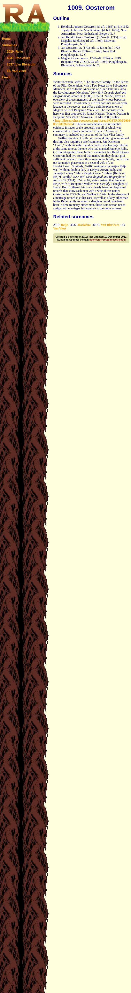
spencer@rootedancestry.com (107, 239)
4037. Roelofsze (18, 58)
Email (6, 77)
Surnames (9, 45)
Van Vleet (59, 228)
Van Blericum (110, 225)
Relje (64, 225)
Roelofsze (84, 225)
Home (6, 38)
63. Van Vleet (16, 71)
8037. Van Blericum (21, 64)
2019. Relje (15, 51)
